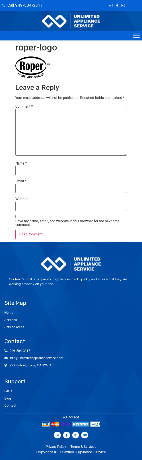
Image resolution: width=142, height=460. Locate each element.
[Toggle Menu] (136, 36)
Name (21, 163)
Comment (24, 106)
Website (22, 199)
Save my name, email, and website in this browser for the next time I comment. (68, 223)
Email (20, 181)
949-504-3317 (20, 351)
